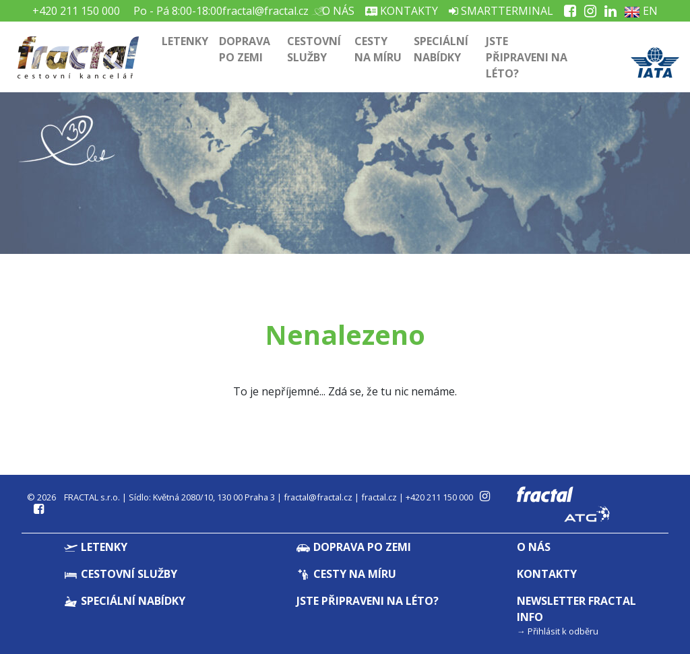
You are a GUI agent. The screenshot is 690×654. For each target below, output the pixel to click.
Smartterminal (501, 10)
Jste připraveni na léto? (526, 57)
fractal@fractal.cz (265, 10)
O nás (336, 10)
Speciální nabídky (441, 49)
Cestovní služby (314, 49)
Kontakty (401, 10)
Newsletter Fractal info (576, 608)
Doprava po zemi (244, 49)
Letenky (185, 41)
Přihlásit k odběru (563, 631)
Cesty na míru (378, 49)
